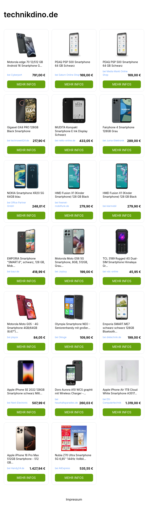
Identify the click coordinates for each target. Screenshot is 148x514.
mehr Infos (26, 84)
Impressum (74, 499)
